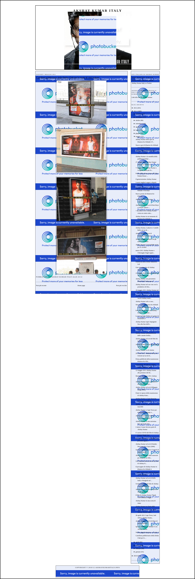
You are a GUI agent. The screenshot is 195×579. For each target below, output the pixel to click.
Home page (81, 285)
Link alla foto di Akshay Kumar (142, 97)
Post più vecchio (121, 285)
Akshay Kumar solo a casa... (145, 301)
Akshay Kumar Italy (97, 10)
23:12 (80, 277)
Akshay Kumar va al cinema (145, 350)
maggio (138, 136)
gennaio (138, 552)
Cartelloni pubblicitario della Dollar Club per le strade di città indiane (67, 78)
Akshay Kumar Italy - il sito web (142, 78)
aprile (137, 542)
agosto (138, 127)
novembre (139, 117)
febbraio (138, 548)
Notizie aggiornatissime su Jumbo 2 (147, 532)
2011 (135, 111)
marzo (138, 545)
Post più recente (41, 285)
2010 (135, 556)
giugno (138, 133)
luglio (137, 130)
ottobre (138, 120)
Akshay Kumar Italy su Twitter (142, 83)
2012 (135, 108)
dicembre (139, 114)
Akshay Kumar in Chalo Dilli (145, 506)
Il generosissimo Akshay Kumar (146, 179)
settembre (139, 123)
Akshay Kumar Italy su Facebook (142, 80)
